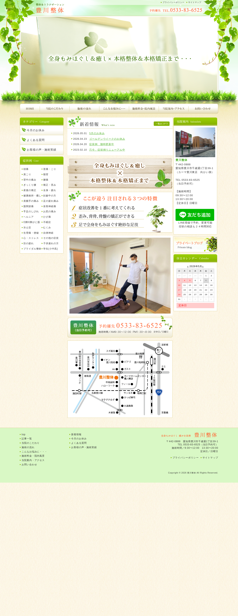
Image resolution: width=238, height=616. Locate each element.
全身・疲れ (49, 190)
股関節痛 (28, 206)
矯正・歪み (49, 185)
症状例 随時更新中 (101, 144)
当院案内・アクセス (173, 109)
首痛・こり (49, 169)
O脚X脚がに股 (31, 222)
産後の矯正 (29, 190)
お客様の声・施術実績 (41, 149)
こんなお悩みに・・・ (114, 109)
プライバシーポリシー (173, 2)
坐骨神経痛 (49, 206)
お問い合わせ (203, 109)
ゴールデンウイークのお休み (107, 138)
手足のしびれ (31, 211)
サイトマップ (194, 2)
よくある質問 (35, 140)
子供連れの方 (51, 243)
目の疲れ (28, 243)
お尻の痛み (49, 211)
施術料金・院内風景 (144, 109)
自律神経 (48, 232)
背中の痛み (29, 179)
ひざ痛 (47, 216)
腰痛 (45, 179)
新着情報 (76, 434)
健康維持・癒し (32, 195)
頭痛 (26, 169)
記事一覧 (27, 438)
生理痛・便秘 (31, 232)
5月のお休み (97, 133)
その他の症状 (51, 238)
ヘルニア (28, 216)
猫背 (45, 174)
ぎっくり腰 (29, 185)
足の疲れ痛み (51, 201)
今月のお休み (35, 130)
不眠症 (47, 222)
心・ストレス (31, 238)
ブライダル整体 (32, 248)
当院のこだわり (54, 109)
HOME (30, 109)
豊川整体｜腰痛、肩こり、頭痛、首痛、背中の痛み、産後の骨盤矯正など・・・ (59, 8)
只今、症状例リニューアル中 (107, 149)
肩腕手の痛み (31, 201)
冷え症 (27, 227)
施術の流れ (84, 109)
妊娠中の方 (49, 195)
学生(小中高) (50, 248)
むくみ (47, 227)
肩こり (27, 174)
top (23, 434)
